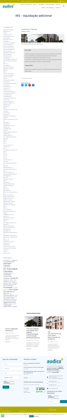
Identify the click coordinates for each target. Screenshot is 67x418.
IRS (4, 154)
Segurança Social (7, 214)
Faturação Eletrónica (8, 125)
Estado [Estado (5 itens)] (10, 284)
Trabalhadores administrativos (10, 232)
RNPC (4, 208)
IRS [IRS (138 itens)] (4, 294)
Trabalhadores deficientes (9, 235)
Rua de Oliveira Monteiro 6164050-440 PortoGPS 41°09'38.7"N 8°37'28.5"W (56, 377)
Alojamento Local (7, 39)
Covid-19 (5, 99)
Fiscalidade (6, 128)
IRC (4, 151)
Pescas (5, 177)
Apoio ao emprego (7, 46)
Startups (5, 224)
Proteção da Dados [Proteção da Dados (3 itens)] (10, 296)
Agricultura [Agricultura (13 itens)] (6, 260)
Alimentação (6, 38)
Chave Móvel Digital (8, 75)
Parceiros (58, 4)
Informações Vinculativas (9, 150)
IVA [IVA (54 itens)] (8, 293)
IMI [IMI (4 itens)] (13, 287)
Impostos (5, 146)
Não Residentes (7, 167)
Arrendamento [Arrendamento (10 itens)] (6, 266)
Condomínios (6, 89)
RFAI (4, 206)
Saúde (4, 213)
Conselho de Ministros (8, 91)
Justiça (4, 161)
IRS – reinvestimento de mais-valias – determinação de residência (54, 335)
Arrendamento (6, 56)
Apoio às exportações (8, 49)
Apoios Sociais (6, 51)
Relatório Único (7, 200)
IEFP (4, 140)
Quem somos (28, 4)
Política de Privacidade (26, 388)
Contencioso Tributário (29, 29)
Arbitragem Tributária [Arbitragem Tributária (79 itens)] (7, 264)
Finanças (5, 127)
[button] (7, 341)
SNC (4, 221)
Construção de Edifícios (8, 93)
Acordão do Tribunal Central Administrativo (31, 43)
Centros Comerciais (7, 73)
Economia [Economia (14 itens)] (14, 283)
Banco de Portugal (7, 67)
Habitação (5, 133)
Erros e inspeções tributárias (11, 329)
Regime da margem (8, 195)
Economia (5, 112)
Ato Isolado (6, 65)
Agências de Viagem (8, 29)
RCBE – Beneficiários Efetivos (10, 192)
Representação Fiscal (8, 201)
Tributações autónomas (8, 248)
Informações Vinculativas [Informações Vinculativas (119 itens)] (10, 290)
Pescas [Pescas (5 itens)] (4, 296)
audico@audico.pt (53, 388)
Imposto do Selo (7, 145)
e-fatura (5, 111)
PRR (4, 187)
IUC (4, 156)
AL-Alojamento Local (8, 36)
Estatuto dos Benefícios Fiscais (10, 119)
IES (4, 141)
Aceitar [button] (31, 416)
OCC (4, 170)
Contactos (57, 7)
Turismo (5, 249)
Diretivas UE (6, 104)
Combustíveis (6, 86)
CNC (4, 78)
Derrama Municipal (7, 101)
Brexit (4, 70)
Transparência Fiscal (8, 241)
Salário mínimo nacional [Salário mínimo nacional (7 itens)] (11, 300)
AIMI (4, 33)
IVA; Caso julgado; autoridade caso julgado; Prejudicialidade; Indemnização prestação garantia (33, 333)
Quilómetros (6, 190)
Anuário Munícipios (7, 44)
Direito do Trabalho (7, 103)
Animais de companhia (8, 42)
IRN (4, 153)
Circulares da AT (7, 76)
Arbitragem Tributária (8, 52)
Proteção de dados (7, 185)
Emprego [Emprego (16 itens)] (6, 284)
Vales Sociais (6, 253)
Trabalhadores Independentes (10, 237)
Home (21, 4)
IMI (4, 143)
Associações (6, 57)
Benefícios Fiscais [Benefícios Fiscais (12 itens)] (7, 273)
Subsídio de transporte (8, 227)
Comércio (5, 88)
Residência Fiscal (7, 203)
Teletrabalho (6, 231)
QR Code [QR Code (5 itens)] (15, 296)
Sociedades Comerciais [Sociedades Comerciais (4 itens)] (12, 303)
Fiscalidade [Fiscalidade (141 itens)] (7, 287)
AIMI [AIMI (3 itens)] (10, 260)
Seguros (5, 216)
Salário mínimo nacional (8, 211)
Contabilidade (6, 96)
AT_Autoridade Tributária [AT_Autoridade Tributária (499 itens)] (10, 270)
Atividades (41, 4)
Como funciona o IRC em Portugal (33, 367)
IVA (4, 158)
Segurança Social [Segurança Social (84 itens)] (9, 302)
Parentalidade (6, 175)
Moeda (5, 166)
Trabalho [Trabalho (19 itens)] (14, 306)
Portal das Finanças (7, 179)
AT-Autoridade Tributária (9, 59)
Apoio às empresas (7, 47)
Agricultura (5, 31)
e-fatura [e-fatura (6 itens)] (9, 282)
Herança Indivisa (7, 135)
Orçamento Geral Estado (9, 174)
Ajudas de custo (7, 34)
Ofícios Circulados (7, 172)
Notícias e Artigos (50, 4)
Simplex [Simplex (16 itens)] (5, 303)
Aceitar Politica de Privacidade (6, 383)
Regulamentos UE (7, 198)
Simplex (5, 219)
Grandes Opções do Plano (9, 132)
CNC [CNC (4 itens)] (13, 273)
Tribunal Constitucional (8, 246)
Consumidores (6, 94)
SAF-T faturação (7, 209)
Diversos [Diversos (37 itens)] (6, 281)
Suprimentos (6, 229)
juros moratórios (7, 159)
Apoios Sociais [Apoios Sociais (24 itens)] (10, 261)
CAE (4, 72)
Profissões (5, 182)
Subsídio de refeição (8, 226)
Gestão (5, 130)
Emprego (5, 114)
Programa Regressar (8, 184)
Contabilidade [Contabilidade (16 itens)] (7, 274)
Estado (5, 117)
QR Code (5, 188)
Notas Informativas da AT (9, 169)
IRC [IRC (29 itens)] (14, 291)
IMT (4, 148)
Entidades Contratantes (8, 116)
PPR (4, 180)
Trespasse (5, 244)
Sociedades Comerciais (8, 222)
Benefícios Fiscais (7, 68)
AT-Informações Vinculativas (10, 60)
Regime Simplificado (8, 196)
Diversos (5, 106)
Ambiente (5, 41)
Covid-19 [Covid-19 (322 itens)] (14, 278)
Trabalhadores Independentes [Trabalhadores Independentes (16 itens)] (7, 305)
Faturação (5, 123)
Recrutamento (50, 7)
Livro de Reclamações (27, 391)
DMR (4, 107)
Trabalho (5, 240)
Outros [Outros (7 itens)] (16, 295)
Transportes (6, 243)
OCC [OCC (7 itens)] (11, 293)
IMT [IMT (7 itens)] (7, 289)
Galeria (43, 7)
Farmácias (5, 122)
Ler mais (36, 416)
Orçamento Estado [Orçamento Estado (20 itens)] (8, 295)
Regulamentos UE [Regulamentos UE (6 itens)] (7, 299)
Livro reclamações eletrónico (10, 163)
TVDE (4, 251)
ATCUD (5, 63)
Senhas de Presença (8, 217)
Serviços (35, 4)
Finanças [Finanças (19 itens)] (10, 285)
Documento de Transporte (9, 109)
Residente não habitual (8, 204)
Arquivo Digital (6, 54)
